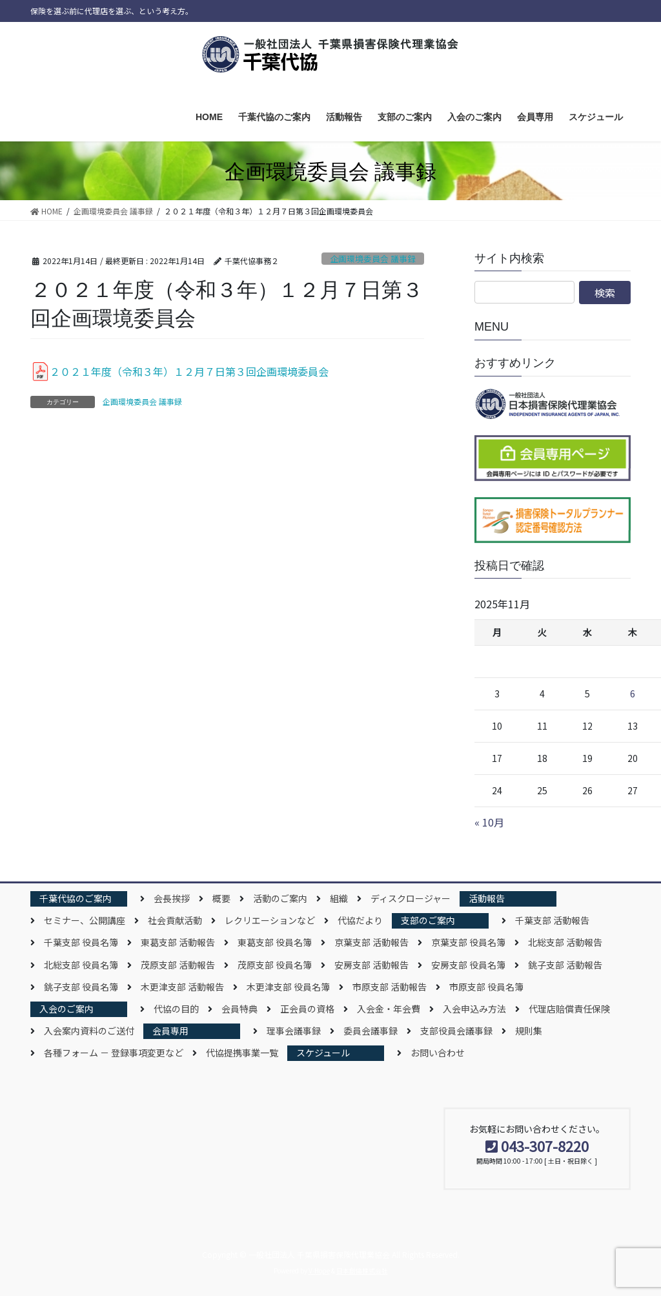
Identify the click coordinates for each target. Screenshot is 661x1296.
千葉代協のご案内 (75, 898)
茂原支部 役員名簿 (275, 964)
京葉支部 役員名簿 (468, 942)
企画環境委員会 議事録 (373, 258)
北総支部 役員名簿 (81, 964)
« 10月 (489, 822)
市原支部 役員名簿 (486, 986)
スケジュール (323, 1052)
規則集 (528, 1030)
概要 (221, 898)
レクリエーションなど (270, 920)
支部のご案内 (428, 920)
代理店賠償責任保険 (569, 1008)
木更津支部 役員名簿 (288, 986)
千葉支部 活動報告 (552, 920)
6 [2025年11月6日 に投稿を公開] (632, 693)
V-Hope (319, 1270)
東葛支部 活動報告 (178, 942)
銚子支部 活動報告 (565, 964)
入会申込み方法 (474, 1008)
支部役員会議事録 (456, 1030)
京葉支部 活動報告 (371, 942)
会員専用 (170, 1030)
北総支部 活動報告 (565, 942)
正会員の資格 (307, 1008)
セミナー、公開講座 (84, 920)
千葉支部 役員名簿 (81, 942)
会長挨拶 (172, 898)
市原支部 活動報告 (389, 986)
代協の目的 (176, 1008)
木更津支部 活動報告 (182, 986)
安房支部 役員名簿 (468, 964)
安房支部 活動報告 (371, 964)
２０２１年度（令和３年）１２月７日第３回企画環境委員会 (189, 371)
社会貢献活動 (175, 920)
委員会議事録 (370, 1030)
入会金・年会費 (388, 1008)
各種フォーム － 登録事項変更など (113, 1052)
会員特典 (239, 1008)
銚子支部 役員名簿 (81, 986)
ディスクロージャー (411, 898)
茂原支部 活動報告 (178, 964)
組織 (339, 898)
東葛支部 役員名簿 (275, 942)
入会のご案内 (66, 1008)
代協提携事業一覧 (242, 1052)
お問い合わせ (438, 1052)
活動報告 (487, 898)
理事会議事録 (294, 1030)
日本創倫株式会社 (362, 1270)
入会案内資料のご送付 (89, 1030)
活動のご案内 (280, 898)
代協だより (360, 920)
